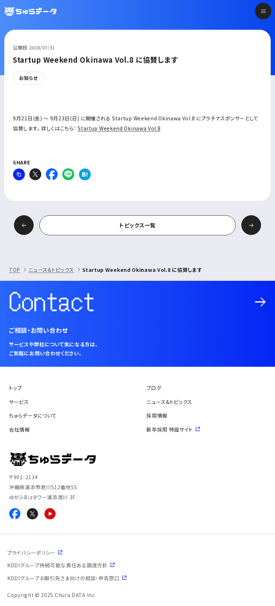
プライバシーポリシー (31, 552)
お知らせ (28, 77)
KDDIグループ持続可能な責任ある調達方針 (57, 565)
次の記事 (251, 225)
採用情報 (157, 415)
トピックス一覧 (137, 225)
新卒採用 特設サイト (169, 429)
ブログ (153, 387)
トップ (15, 387)
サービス (19, 401)
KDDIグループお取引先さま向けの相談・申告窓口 (63, 578)
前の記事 (24, 225)
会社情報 (19, 429)
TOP (14, 269)
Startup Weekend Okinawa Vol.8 (119, 128)
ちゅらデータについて (33, 415)
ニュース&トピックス (51, 269)
